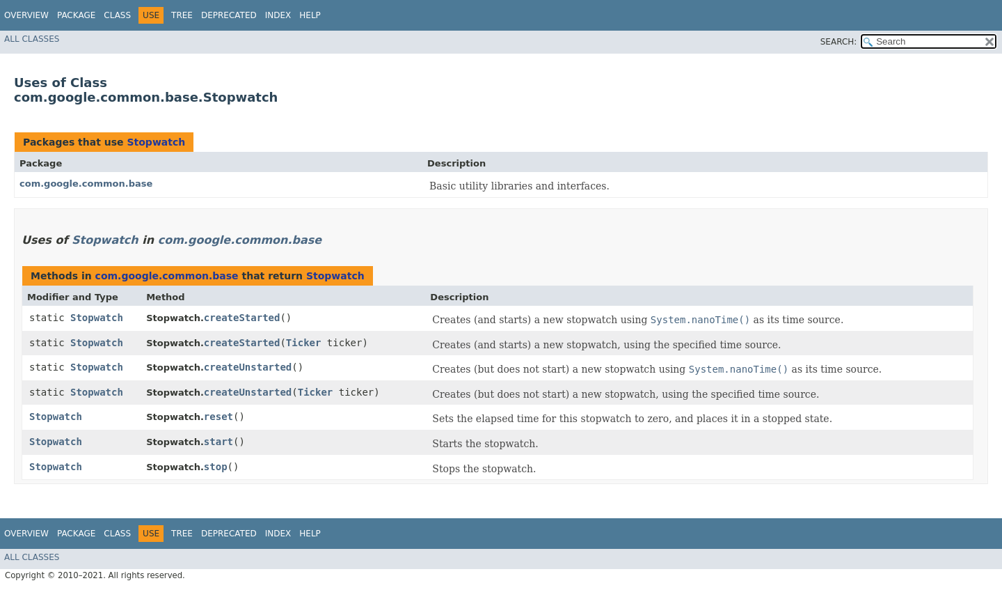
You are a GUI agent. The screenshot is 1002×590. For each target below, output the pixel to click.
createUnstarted (248, 367)
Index (278, 15)
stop (216, 466)
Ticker (303, 342)
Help (310, 15)
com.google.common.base (85, 183)
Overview (26, 15)
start (218, 441)
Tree (182, 15)
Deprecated (229, 15)
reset (218, 416)
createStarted (242, 317)
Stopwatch (156, 142)
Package (76, 15)
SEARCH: (838, 42)
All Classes (31, 39)
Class (117, 15)
